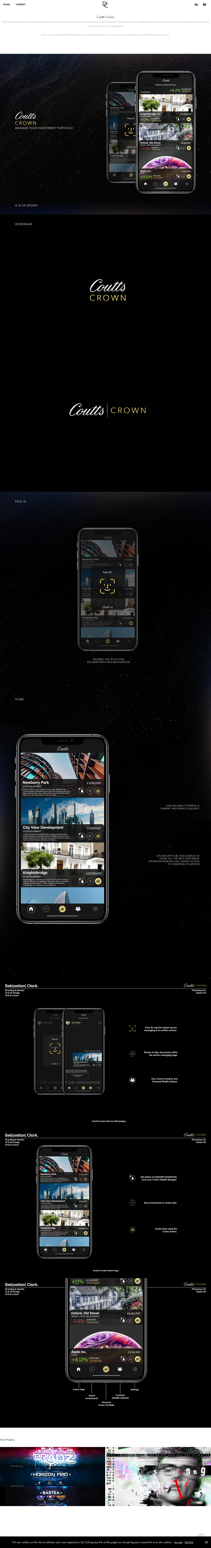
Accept (178, 1542)
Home (6, 4)
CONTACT (20, 4)
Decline (189, 1542)
